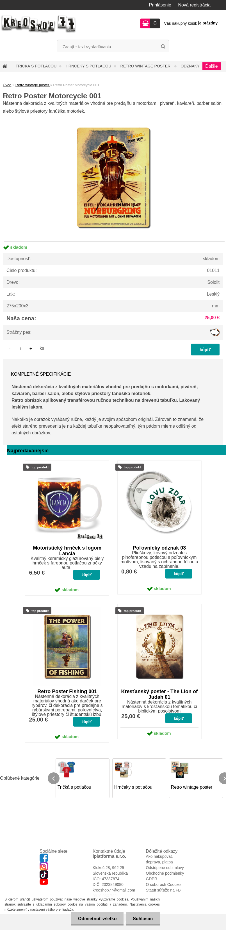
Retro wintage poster (146, 66)
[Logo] (38, 24)
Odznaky (190, 66)
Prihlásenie (160, 5)
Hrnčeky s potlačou (88, 66)
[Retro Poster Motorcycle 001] (113, 117)
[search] (163, 46)
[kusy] (20, 348)
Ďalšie (211, 66)
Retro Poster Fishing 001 (67, 691)
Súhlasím (143, 918)
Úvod (7, 85)
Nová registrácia (194, 5)
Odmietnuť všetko (97, 918)
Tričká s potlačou (36, 66)
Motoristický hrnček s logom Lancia (67, 550)
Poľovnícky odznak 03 (159, 548)
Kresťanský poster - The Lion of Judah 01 (159, 694)
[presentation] (54, 778)
